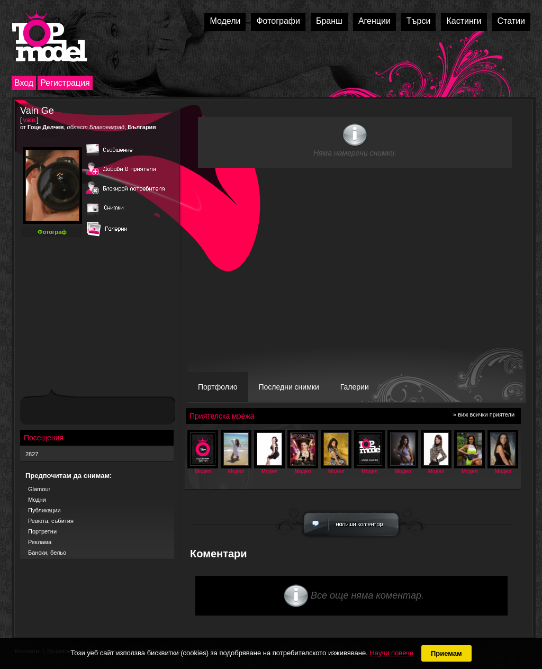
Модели (225, 20)
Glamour (39, 489)
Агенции (374, 20)
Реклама (39, 542)
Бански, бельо (47, 552)
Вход (23, 82)
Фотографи (278, 20)
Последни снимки (289, 387)
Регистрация (65, 82)
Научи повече (391, 653)
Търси (418, 20)
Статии (511, 20)
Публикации (44, 510)
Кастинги (463, 20)
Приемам (446, 653)
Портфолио (218, 387)
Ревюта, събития (51, 521)
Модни (37, 499)
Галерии (354, 387)
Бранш (329, 20)
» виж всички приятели (483, 414)
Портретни (42, 531)
